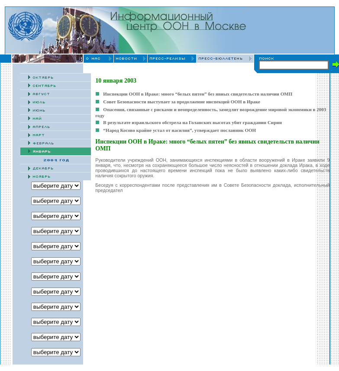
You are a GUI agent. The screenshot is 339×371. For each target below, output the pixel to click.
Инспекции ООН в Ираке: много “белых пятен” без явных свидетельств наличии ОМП (197, 93)
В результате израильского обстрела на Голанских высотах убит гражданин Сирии (192, 122)
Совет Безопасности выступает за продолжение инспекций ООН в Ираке (181, 101)
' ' (56, 322)
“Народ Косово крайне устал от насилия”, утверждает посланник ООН (179, 130)
